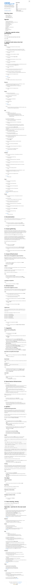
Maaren (17, 4)
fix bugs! (7, 76)
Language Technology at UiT (9, 3)
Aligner (17, 9)
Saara (16, 5)
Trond (16, 8)
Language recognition (18, 10)
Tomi (16, 7)
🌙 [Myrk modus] (15, 584)
